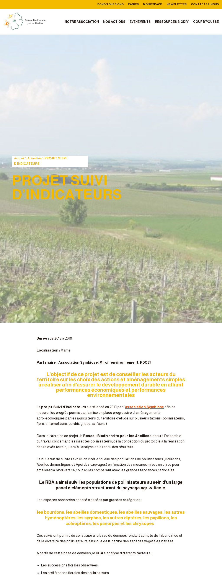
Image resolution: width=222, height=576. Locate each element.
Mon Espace (152, 4)
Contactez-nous (205, 4)
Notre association (82, 21)
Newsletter (176, 4)
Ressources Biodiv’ (172, 21)
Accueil (19, 158)
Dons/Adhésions (110, 4)
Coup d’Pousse (206, 21)
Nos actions (114, 21)
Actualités (34, 158)
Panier (133, 4)
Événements (140, 21)
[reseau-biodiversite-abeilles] (25, 22)
